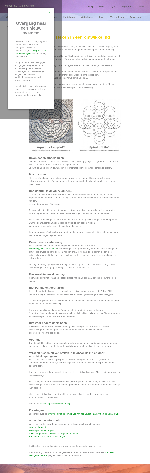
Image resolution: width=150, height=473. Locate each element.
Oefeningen (87, 17)
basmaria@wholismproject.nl (43, 248)
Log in (112, 6)
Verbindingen (117, 17)
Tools (101, 17)
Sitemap (89, 6)
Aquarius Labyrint (37, 427)
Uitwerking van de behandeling (55, 403)
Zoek (101, 6)
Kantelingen (69, 17)
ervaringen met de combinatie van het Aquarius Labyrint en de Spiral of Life (84, 414)
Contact (141, 6)
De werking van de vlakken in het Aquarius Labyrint (53, 433)
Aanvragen (135, 17)
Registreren (126, 6)
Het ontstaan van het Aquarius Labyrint (47, 436)
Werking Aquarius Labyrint (41, 430)
